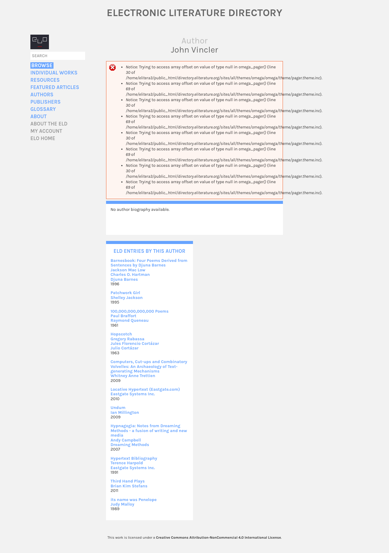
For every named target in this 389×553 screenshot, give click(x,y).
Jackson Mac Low (128, 270)
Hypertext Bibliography (134, 458)
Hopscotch (121, 334)
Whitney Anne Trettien (133, 375)
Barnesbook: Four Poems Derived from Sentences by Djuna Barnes (149, 263)
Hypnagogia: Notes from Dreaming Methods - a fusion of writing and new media (149, 430)
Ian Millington (125, 412)
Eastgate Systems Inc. (133, 394)
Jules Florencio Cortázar (135, 343)
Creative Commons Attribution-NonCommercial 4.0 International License (218, 537)
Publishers (45, 102)
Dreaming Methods (130, 444)
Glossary (43, 109)
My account (46, 131)
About (38, 116)
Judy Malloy (122, 504)
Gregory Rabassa (128, 339)
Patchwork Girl (125, 292)
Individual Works (53, 73)
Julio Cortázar (125, 348)
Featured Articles (54, 87)
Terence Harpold (127, 462)
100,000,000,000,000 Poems (140, 311)
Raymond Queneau (130, 320)
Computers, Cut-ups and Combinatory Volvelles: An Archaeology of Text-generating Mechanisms (149, 366)
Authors (41, 95)
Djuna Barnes (124, 279)
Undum (118, 407)
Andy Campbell (126, 440)
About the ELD (48, 124)
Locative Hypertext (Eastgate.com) (145, 389)
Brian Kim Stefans (129, 486)
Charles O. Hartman (130, 274)
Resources (45, 80)
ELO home (42, 138)
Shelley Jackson (127, 297)
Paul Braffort (123, 315)
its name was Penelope (134, 499)
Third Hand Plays (128, 481)
